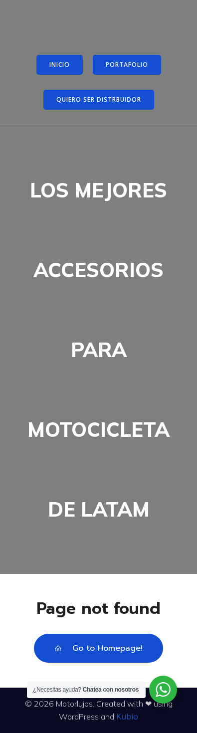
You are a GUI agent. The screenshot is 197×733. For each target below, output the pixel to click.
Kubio (127, 716)
